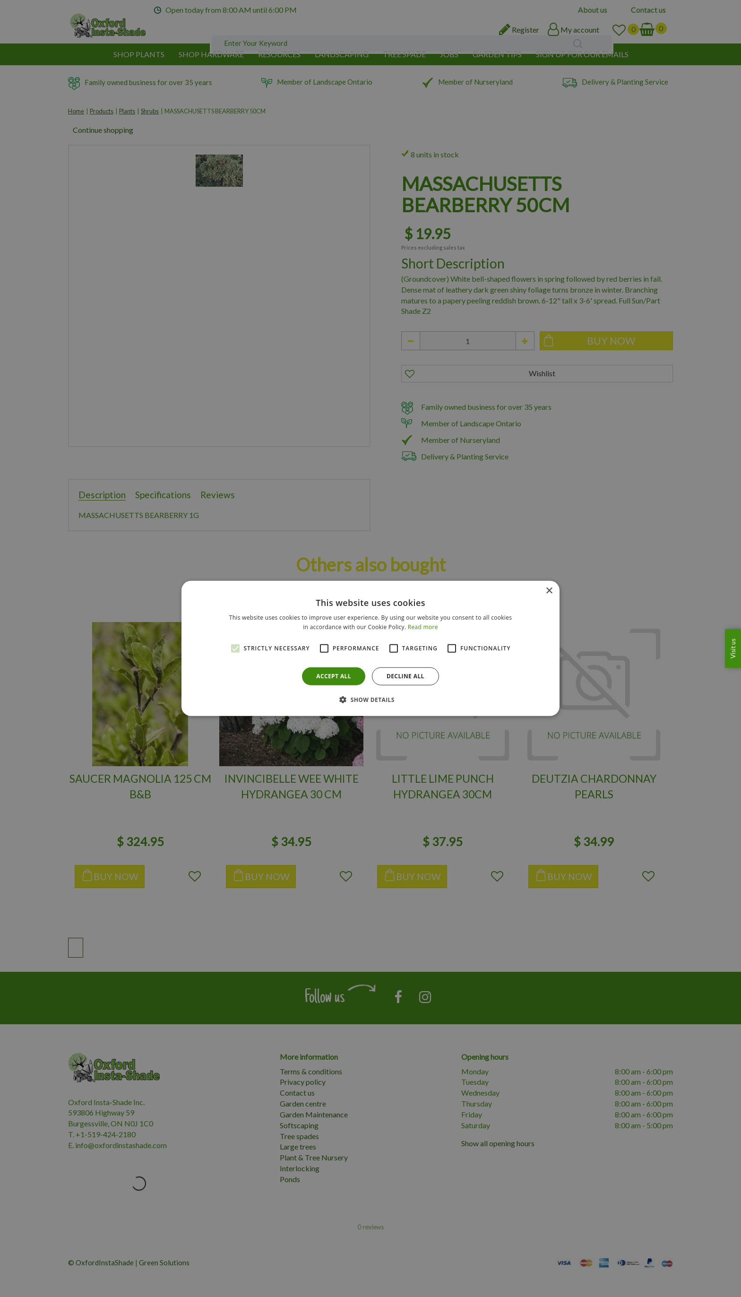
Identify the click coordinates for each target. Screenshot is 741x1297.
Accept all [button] (333, 676)
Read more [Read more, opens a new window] (423, 627)
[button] (370, 699)
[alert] (370, 648)
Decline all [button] (405, 676)
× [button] (548, 591)
